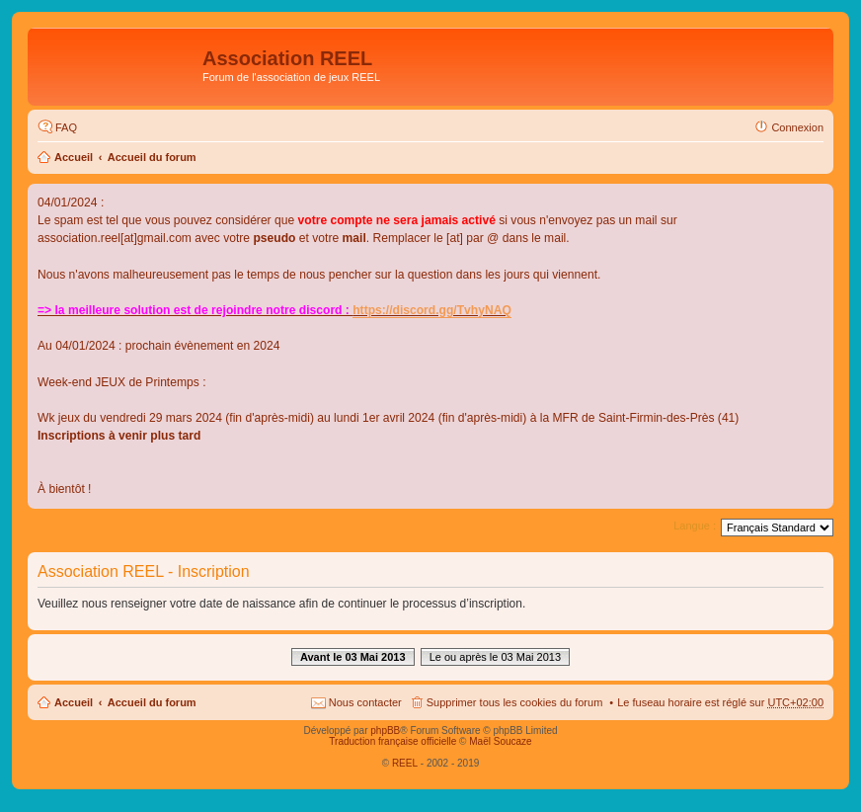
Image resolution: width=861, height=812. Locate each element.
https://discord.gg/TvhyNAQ (431, 310)
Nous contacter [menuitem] (365, 702)
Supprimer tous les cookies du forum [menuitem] (515, 702)
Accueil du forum (152, 157)
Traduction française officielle (392, 741)
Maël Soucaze (500, 741)
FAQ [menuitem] (66, 127)
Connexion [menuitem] (797, 127)
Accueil (73, 157)
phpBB (385, 730)
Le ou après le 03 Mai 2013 (495, 657)
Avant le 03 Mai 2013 (353, 657)
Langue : (694, 525)
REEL (405, 763)
